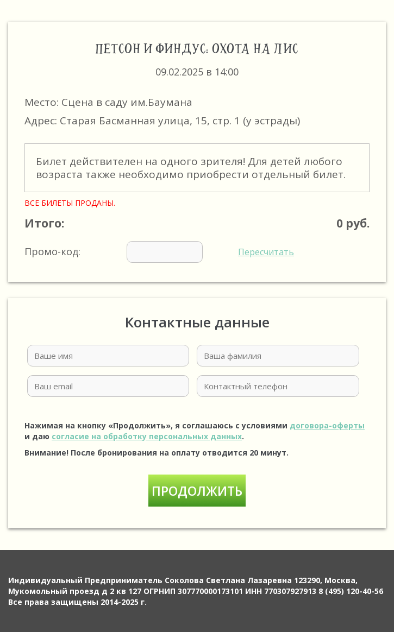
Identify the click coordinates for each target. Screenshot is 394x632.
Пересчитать (266, 252)
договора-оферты (327, 425)
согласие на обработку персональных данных (147, 436)
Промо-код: (159, 252)
